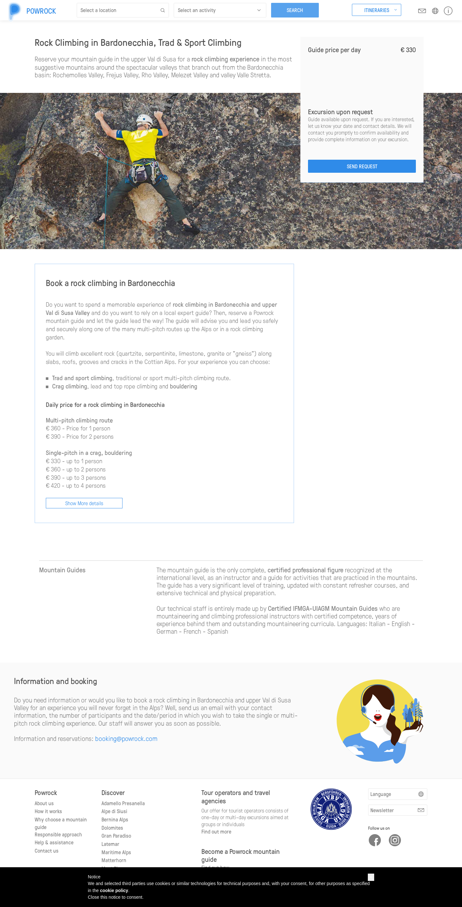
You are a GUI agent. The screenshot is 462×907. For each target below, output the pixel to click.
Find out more (216, 831)
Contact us (47, 850)
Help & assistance (54, 842)
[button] (371, 877)
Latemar (110, 843)
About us (44, 802)
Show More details (84, 502)
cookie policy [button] (114, 890)
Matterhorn (114, 859)
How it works (48, 810)
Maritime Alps (116, 851)
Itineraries (376, 9)
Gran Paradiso (116, 835)
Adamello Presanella (123, 802)
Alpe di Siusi (114, 810)
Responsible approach (58, 834)
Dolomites (112, 827)
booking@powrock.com (126, 738)
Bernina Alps (115, 819)
